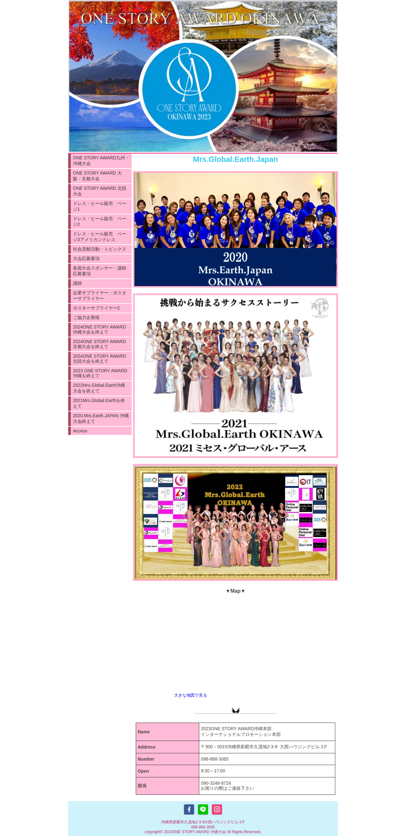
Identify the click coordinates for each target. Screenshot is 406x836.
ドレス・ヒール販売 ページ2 (99, 221)
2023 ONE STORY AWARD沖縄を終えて (100, 373)
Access (80, 430)
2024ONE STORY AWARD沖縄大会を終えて (99, 329)
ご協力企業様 (86, 317)
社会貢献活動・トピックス (99, 249)
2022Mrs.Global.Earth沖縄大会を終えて (99, 388)
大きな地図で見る (190, 695)
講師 (77, 283)
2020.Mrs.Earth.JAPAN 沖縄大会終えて (101, 418)
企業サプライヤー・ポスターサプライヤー (99, 295)
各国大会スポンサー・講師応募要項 (99, 270)
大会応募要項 (86, 258)
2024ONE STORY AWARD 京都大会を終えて (99, 344)
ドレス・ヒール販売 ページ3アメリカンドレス (99, 236)
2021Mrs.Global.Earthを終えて (99, 403)
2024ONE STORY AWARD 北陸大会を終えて (99, 359)
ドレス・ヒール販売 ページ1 (99, 206)
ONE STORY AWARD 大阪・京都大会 (97, 175)
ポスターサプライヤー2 (96, 307)
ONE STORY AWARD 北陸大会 (99, 191)
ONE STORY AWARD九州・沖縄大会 (101, 160)
